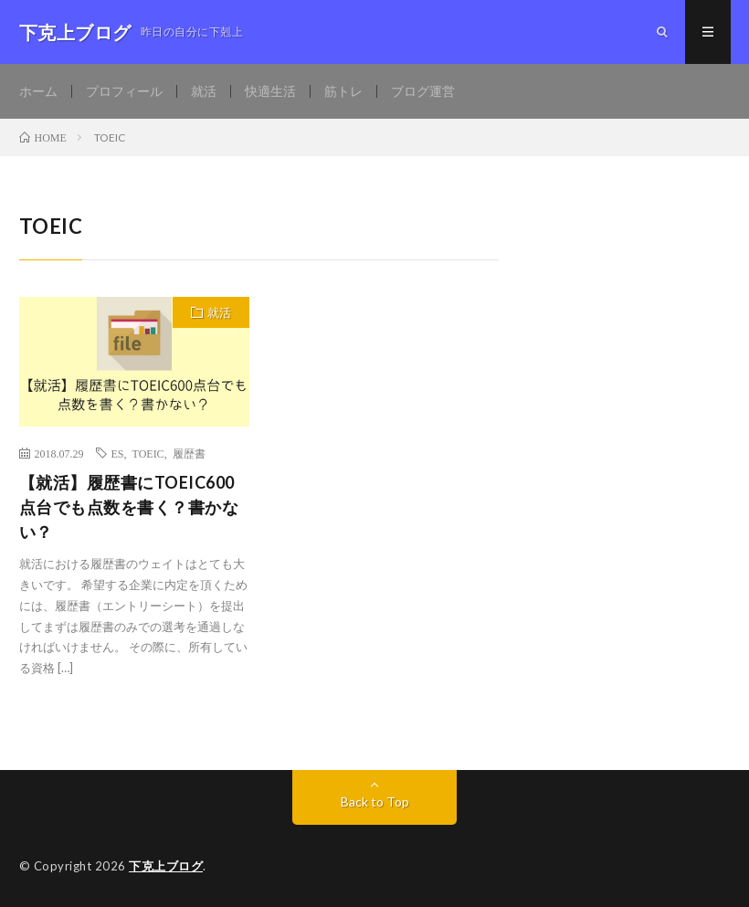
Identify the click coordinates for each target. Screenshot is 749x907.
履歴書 (189, 453)
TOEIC (148, 453)
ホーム (38, 91)
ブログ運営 (423, 91)
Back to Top (375, 801)
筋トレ (343, 91)
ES (117, 453)
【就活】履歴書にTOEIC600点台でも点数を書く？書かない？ (129, 507)
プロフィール (124, 91)
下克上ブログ (166, 866)
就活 (203, 91)
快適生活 (270, 91)
